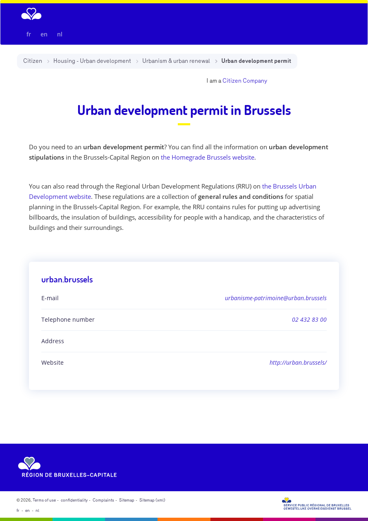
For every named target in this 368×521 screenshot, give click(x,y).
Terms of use (44, 500)
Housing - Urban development (92, 61)
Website (52, 362)
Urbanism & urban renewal (176, 61)
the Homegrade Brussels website (207, 157)
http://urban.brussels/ (298, 362)
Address (52, 341)
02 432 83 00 (309, 319)
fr (28, 34)
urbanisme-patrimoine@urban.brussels (276, 298)
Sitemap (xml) (152, 500)
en (44, 34)
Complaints (103, 500)
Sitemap (126, 500)
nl (59, 34)
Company (255, 80)
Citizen (32, 61)
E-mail (50, 298)
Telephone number (68, 319)
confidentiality (74, 500)
